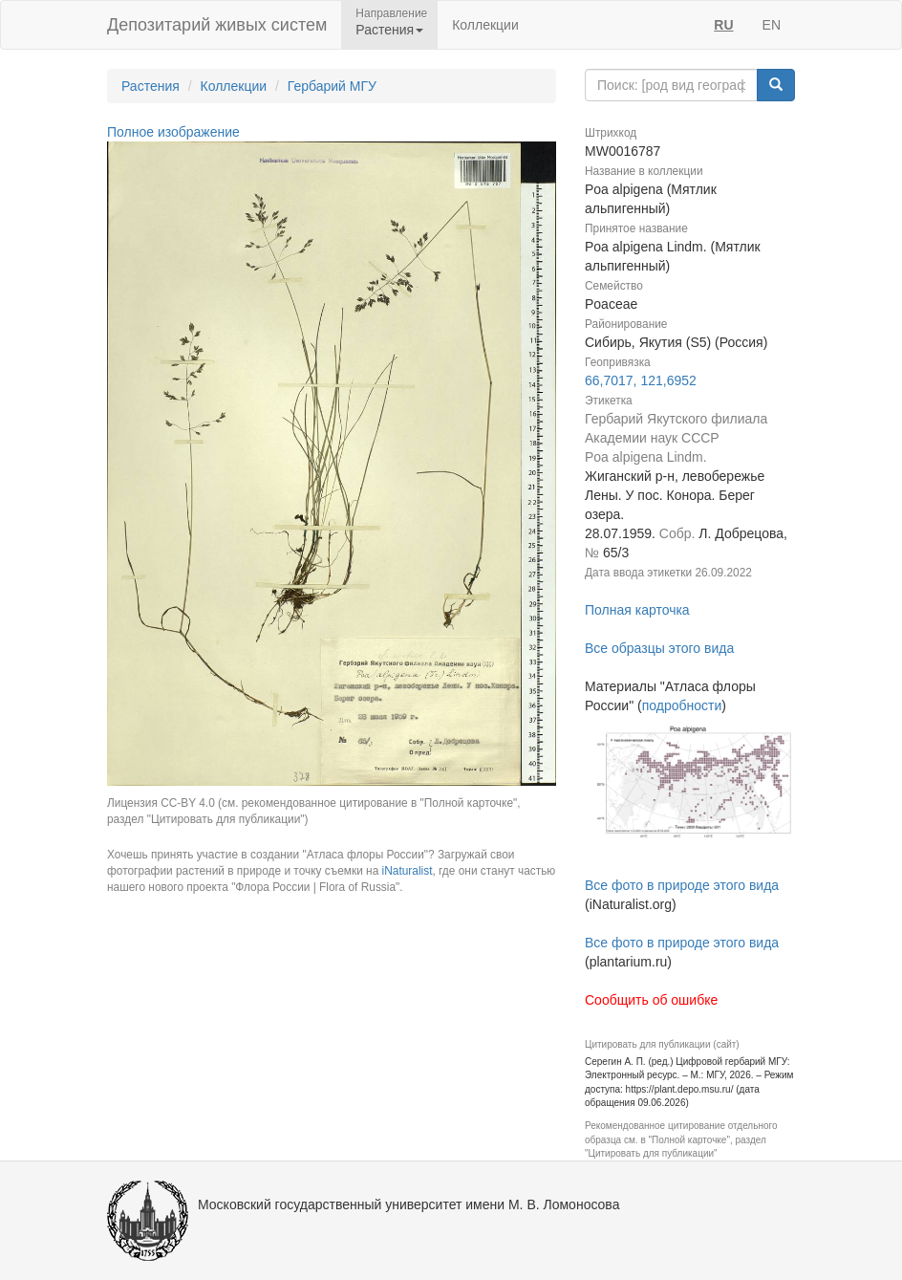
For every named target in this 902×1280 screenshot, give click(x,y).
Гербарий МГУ (332, 86)
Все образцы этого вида (659, 648)
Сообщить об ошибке (651, 1000)
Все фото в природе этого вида (682, 885)
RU (723, 25)
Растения (150, 86)
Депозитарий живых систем (217, 24)
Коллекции (485, 25)
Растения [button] (389, 29)
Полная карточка (637, 610)
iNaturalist (407, 871)
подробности (682, 705)
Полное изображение (173, 132)
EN (771, 25)
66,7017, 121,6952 (641, 380)
